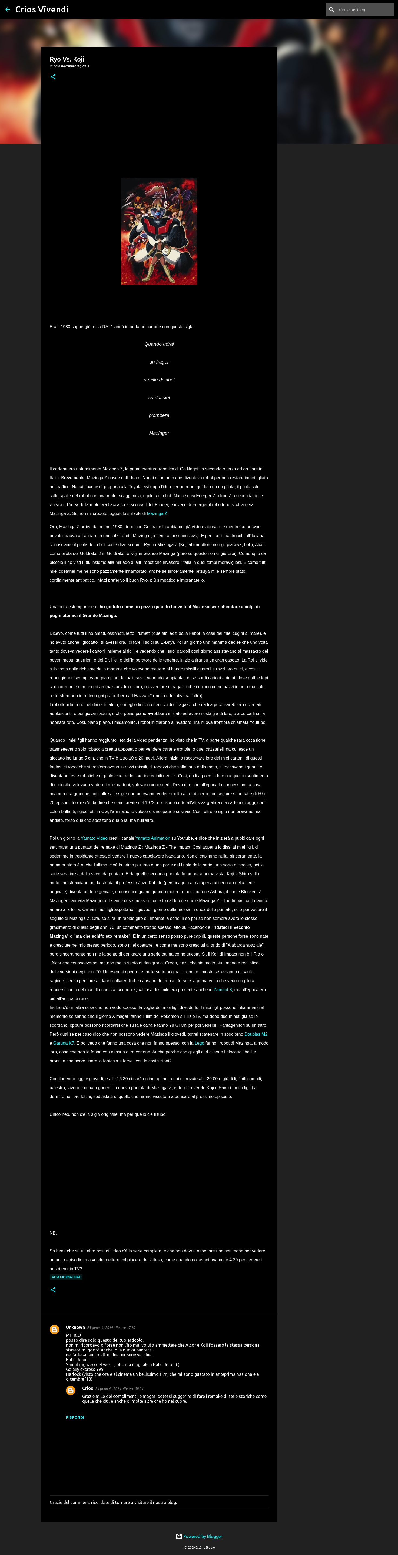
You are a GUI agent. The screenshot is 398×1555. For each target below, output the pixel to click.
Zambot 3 (223, 989)
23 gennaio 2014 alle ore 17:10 (111, 1327)
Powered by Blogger (199, 1536)
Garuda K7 (63, 1043)
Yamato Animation (152, 838)
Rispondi (75, 1417)
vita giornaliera (66, 1277)
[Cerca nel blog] (365, 9)
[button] (53, 77)
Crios (87, 1388)
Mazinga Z (157, 513)
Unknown (75, 1327)
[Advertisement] (159, 129)
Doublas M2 (255, 1034)
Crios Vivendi (41, 9)
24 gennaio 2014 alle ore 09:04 (119, 1388)
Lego (199, 1043)
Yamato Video (94, 838)
